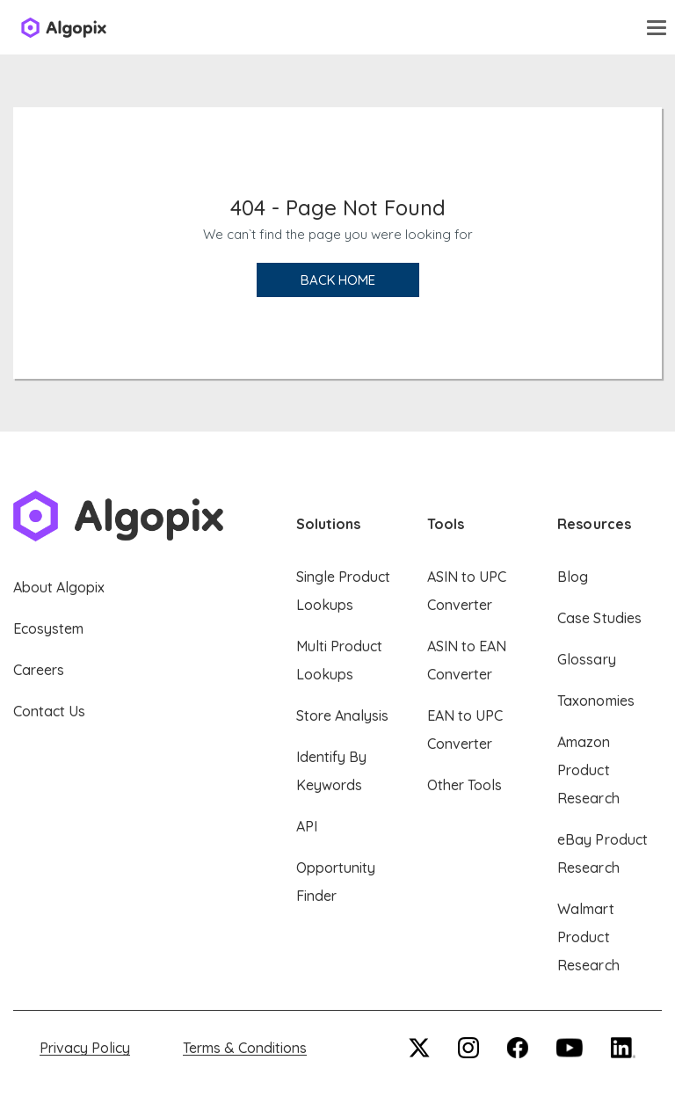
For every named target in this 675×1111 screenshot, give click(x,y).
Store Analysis (342, 715)
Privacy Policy (85, 1048)
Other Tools (464, 785)
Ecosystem (48, 628)
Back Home (338, 280)
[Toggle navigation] (656, 27)
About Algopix (59, 587)
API (306, 826)
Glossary (586, 659)
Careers (38, 670)
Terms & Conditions (245, 1048)
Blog (572, 576)
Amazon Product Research (588, 770)
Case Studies (599, 618)
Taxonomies (595, 700)
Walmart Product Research (588, 937)
